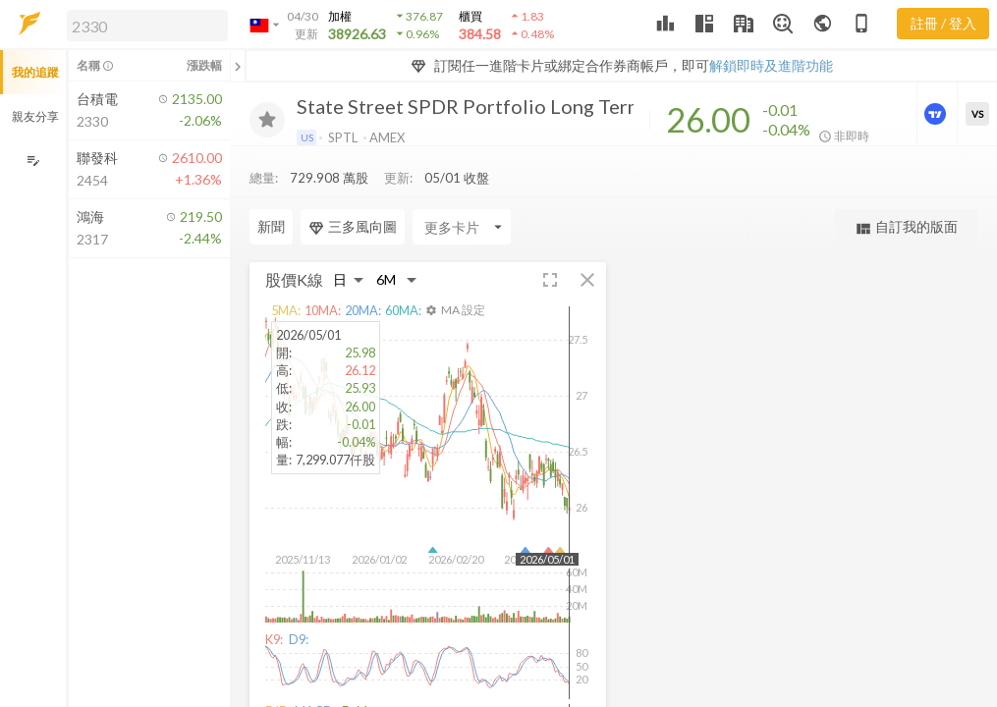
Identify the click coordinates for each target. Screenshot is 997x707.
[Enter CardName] (298, 227)
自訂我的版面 (906, 227)
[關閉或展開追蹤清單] (238, 66)
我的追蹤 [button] (35, 72)
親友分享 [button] (35, 116)
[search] (147, 25)
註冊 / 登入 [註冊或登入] (943, 23)
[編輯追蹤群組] (33, 160)
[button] (143, 24)
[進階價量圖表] (937, 113)
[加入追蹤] (267, 119)
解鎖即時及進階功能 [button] (771, 65)
